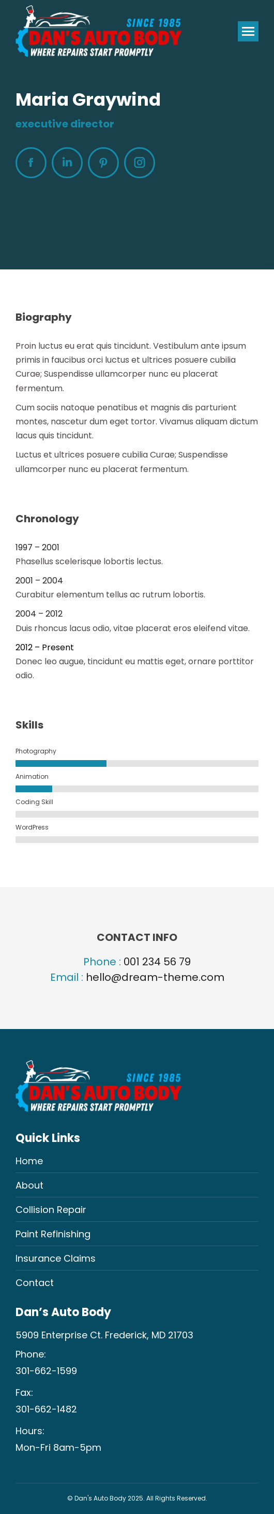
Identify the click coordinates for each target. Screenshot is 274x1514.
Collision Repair (51, 1209)
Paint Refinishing (53, 1233)
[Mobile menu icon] (248, 31)
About (29, 1185)
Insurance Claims (56, 1258)
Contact (35, 1282)
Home (29, 1160)
